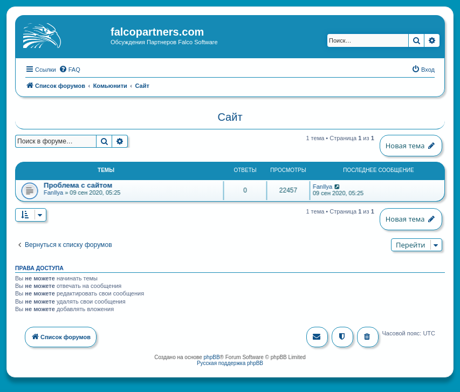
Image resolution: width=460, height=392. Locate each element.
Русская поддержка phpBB (230, 362)
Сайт (229, 116)
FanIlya (53, 192)
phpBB (212, 356)
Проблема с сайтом (78, 185)
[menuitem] (69, 68)
